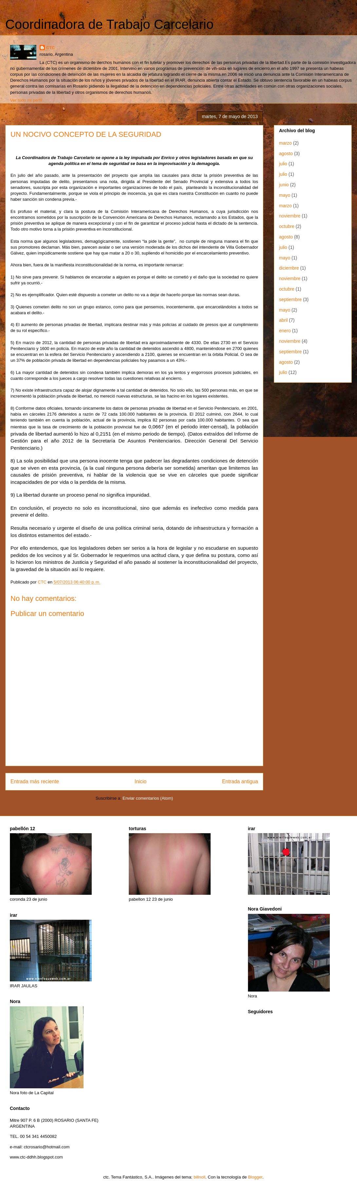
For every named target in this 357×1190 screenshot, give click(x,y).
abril (283, 320)
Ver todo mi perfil (26, 100)
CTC (50, 47)
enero (285, 330)
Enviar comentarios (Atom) (147, 798)
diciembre (289, 268)
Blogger (255, 1177)
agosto (286, 153)
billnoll (199, 1177)
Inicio (140, 781)
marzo (285, 143)
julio (283, 163)
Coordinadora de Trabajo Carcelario (109, 24)
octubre (286, 226)
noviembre (289, 215)
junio (284, 184)
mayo (284, 195)
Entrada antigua (240, 781)
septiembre (290, 299)
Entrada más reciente (34, 781)
